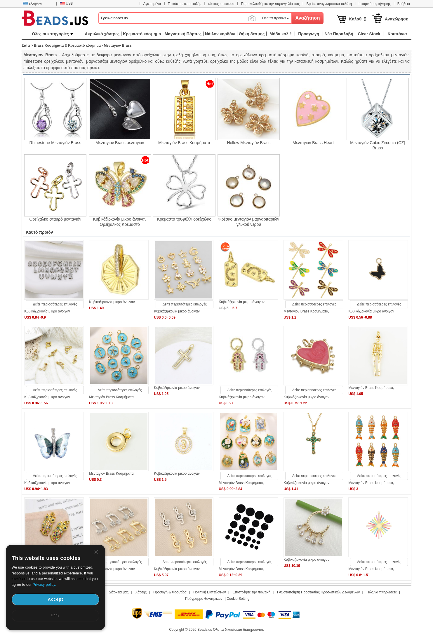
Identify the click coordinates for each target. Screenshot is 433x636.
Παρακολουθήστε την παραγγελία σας (270, 4)
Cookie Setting (238, 599)
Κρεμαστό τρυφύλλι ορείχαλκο (184, 219)
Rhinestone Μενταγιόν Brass (55, 142)
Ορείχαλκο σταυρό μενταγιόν (55, 219)
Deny (55, 615)
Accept (55, 599)
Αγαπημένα (152, 4)
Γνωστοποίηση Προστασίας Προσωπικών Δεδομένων (318, 592)
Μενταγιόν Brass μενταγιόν (119, 142)
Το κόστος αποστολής (184, 4)
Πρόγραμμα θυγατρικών (203, 599)
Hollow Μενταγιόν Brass (248, 142)
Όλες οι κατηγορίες (52, 34)
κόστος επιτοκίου (221, 4)
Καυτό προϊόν (39, 232)
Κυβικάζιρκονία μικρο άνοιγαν (47, 311)
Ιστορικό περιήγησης (375, 4)
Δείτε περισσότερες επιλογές (55, 304)
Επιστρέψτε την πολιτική (251, 592)
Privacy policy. (44, 585)
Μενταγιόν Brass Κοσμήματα (184, 142)
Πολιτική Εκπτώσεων (209, 592)
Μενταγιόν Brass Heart (313, 142)
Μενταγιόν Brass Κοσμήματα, (306, 311)
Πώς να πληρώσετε (381, 592)
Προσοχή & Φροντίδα (170, 592)
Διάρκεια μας (118, 592)
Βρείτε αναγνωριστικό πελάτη (329, 4)
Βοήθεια (403, 4)
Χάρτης (141, 592)
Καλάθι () (357, 19)
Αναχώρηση (396, 19)
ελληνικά (32, 3)
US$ (66, 3)
